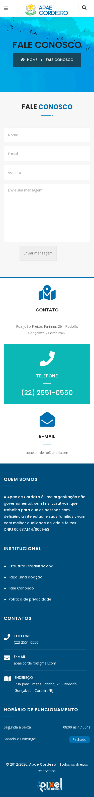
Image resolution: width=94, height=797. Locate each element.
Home (29, 59)
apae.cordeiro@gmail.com (35, 663)
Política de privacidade (27, 599)
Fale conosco (59, 59)
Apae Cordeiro (42, 764)
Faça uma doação (23, 577)
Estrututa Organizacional (29, 566)
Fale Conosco (19, 588)
